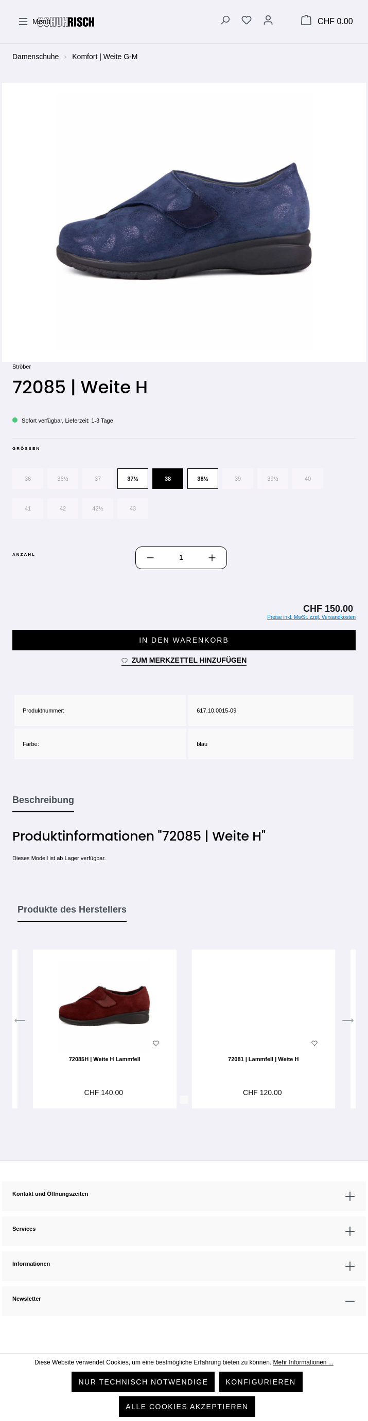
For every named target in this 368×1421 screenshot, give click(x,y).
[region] (184, 221)
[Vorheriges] (20, 1023)
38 (168, 479)
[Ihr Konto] (268, 21)
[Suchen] (225, 21)
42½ (97, 508)
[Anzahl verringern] (150, 558)
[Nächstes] (348, 1023)
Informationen (31, 1264)
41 (28, 508)
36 (28, 479)
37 (98, 479)
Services (24, 1229)
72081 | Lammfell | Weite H (263, 1059)
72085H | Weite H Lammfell (105, 1059)
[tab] (43, 800)
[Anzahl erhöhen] (212, 558)
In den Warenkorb (184, 640)
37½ (132, 479)
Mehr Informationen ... (303, 1362)
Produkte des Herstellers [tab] (72, 909)
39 (238, 479)
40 (308, 479)
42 (63, 508)
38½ (202, 479)
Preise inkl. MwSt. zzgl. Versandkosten (311, 617)
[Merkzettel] (246, 21)
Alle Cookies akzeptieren (187, 1406)
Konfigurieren (260, 1382)
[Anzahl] (181, 558)
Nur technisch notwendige (143, 1382)
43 (133, 508)
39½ (272, 479)
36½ (62, 479)
